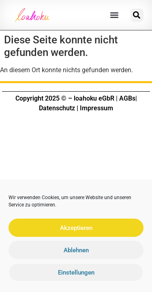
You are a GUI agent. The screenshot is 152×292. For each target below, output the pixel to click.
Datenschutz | (58, 108)
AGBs (127, 98)
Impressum (96, 108)
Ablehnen (76, 252)
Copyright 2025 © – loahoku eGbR (64, 98)
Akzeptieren (76, 229)
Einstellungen (76, 274)
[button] (114, 15)
